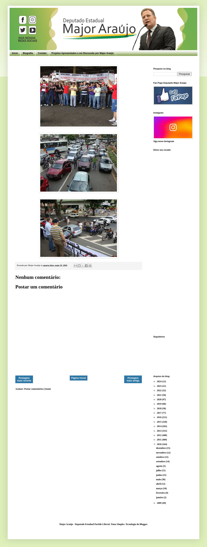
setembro (161, 461)
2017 (159, 412)
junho (159, 475)
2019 (159, 403)
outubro (160, 457)
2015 (159, 421)
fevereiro (160, 492)
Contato (42, 53)
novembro (161, 452)
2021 (159, 395)
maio (158, 479)
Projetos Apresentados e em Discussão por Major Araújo (83, 53)
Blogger (143, 524)
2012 (159, 435)
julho (159, 470)
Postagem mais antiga (133, 379)
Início (15, 53)
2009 (159, 503)
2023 (159, 386)
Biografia (28, 53)
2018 (159, 408)
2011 (159, 439)
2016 (159, 417)
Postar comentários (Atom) (37, 389)
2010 (159, 444)
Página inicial (78, 378)
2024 (159, 381)
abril (158, 484)
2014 (159, 426)
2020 (159, 399)
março (159, 488)
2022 (159, 390)
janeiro (159, 497)
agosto (159, 466)
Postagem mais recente (24, 379)
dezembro (161, 448)
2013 (159, 430)
